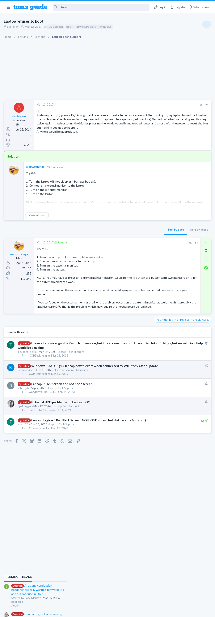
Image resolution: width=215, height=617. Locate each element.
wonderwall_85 (38, 404)
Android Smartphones (168, 346)
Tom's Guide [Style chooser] (180, 594)
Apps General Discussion (170, 391)
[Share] (133, 105)
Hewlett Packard (86, 26)
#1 (139, 105)
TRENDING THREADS (162, 228)
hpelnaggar (25, 419)
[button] (8, 7)
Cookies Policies (91, 611)
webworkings (35, 166)
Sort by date (108, 229)
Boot (70, 26)
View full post (37, 215)
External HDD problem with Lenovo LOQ (60, 415)
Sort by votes (131, 229)
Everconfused (26, 382)
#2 (128, 242)
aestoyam (14, 26)
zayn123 (23, 441)
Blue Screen (56, 26)
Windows (106, 26)
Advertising (62, 611)
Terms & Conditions (147, 611)
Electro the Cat (38, 422)
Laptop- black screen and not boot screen (62, 396)
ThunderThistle (27, 360)
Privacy (118, 611)
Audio (159, 257)
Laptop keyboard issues (177, 290)
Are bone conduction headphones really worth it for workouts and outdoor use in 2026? (181, 241)
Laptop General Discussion (72, 382)
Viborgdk (24, 400)
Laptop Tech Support (71, 360)
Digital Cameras (165, 322)
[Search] (101, 7)
